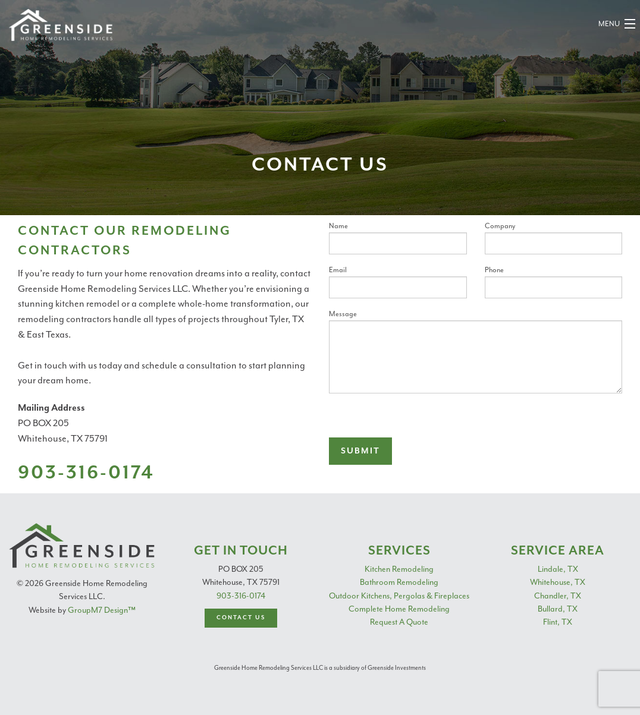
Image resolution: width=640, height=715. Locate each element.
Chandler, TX (557, 596)
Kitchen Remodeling (399, 569)
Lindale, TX (558, 569)
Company (554, 237)
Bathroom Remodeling (399, 582)
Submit (360, 451)
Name (398, 237)
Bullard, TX (558, 609)
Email (398, 281)
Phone (554, 281)
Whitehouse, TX (557, 582)
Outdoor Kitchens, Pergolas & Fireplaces (399, 596)
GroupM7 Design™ (102, 610)
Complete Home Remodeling (399, 609)
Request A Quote (399, 622)
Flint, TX (557, 622)
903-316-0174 (241, 596)
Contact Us (241, 618)
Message (475, 351)
